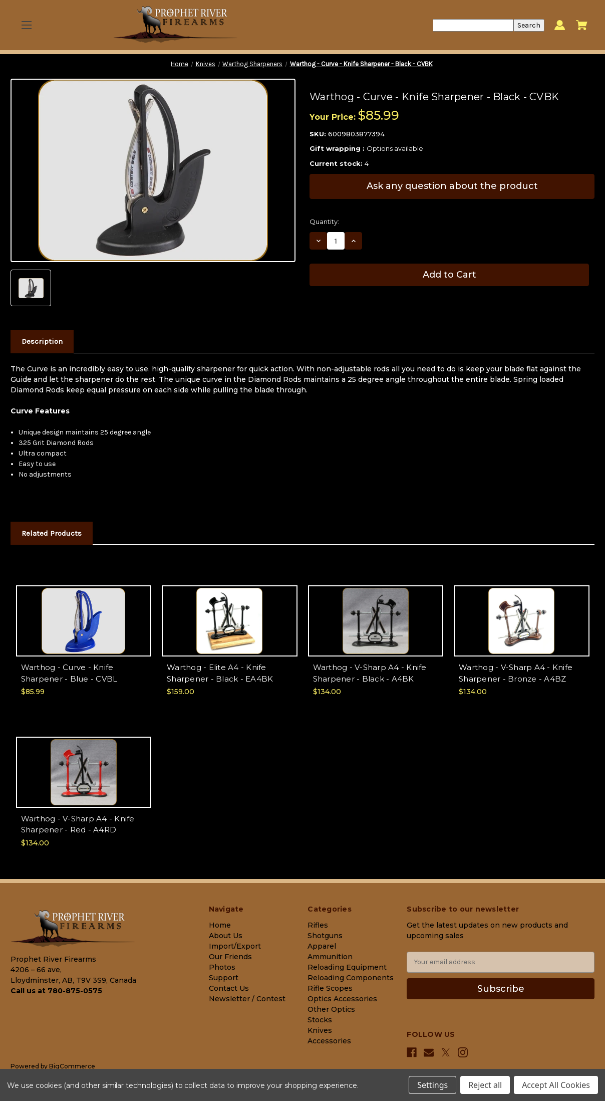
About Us (225, 935)
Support (223, 977)
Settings (432, 1084)
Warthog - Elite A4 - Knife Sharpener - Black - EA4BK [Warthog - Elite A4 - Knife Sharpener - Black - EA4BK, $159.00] (220, 673)
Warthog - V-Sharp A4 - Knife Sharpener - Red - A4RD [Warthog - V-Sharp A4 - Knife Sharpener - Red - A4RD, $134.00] (78, 824)
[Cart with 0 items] (581, 25)
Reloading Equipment (347, 967)
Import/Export (235, 946)
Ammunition (330, 956)
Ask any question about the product (452, 185)
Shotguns (325, 935)
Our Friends (230, 956)
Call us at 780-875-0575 (56, 990)
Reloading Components (351, 977)
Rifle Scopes (330, 988)
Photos (222, 967)
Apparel (322, 946)
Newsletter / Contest (247, 998)
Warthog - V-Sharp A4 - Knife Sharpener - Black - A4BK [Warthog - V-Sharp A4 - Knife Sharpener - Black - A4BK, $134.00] (370, 673)
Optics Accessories (342, 998)
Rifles (318, 925)
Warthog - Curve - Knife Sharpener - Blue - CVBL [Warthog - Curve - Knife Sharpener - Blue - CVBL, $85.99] (69, 673)
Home (220, 925)
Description (42, 341)
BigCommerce (72, 1066)
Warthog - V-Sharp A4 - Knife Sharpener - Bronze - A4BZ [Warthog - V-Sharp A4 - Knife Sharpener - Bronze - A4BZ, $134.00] (515, 673)
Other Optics (331, 1009)
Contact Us (229, 988)
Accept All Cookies (556, 1084)
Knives (320, 1030)
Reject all (485, 1084)
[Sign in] (559, 25)
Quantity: (324, 221)
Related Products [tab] (52, 533)
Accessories (329, 1040)
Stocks (320, 1019)
